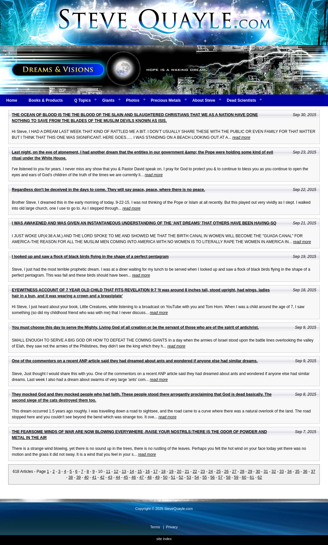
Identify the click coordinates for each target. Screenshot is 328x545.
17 (155, 471)
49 (157, 477)
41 (94, 477)
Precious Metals (166, 100)
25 (218, 471)
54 (197, 477)
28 (242, 471)
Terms (155, 527)
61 (252, 477)
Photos (132, 100)
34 (289, 471)
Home (11, 100)
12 (116, 471)
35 (297, 471)
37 (313, 471)
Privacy (172, 527)
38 (71, 477)
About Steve (203, 100)
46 (134, 477)
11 (108, 471)
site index (164, 539)
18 (163, 471)
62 (259, 477)
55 (204, 477)
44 (118, 477)
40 (86, 477)
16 (147, 471)
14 (132, 471)
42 (102, 477)
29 (250, 471)
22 (195, 471)
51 (173, 477)
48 (149, 477)
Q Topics (82, 100)
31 (266, 471)
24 (210, 471)
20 (179, 471)
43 (110, 477)
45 (126, 477)
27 (234, 471)
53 (189, 477)
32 (274, 471)
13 (124, 471)
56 (212, 477)
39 (78, 477)
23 (202, 471)
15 (139, 471)
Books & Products (46, 100)
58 (228, 477)
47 (141, 477)
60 (244, 477)
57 (220, 477)
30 (258, 471)
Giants (108, 100)
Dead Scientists (241, 100)
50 (165, 477)
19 (171, 471)
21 (187, 471)
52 (181, 477)
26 (226, 471)
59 (236, 477)
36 (305, 471)
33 (281, 471)
